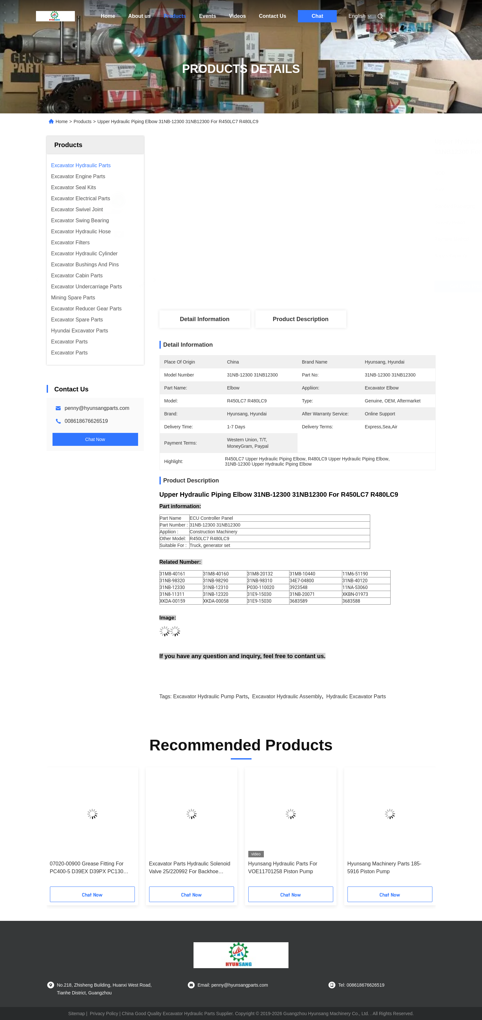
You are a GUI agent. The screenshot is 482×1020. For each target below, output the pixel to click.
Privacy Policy (104, 1013)
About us (139, 16)
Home (108, 16)
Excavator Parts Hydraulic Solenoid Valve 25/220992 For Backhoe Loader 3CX (189, 868)
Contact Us (272, 16)
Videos (237, 16)
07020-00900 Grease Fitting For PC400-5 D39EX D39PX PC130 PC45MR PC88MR (87, 868)
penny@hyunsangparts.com (97, 408)
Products (175, 16)
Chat (317, 16)
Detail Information (204, 319)
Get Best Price (331, 286)
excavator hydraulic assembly (287, 696)
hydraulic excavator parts (356, 696)
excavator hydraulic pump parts (210, 696)
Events (207, 16)
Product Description (300, 319)
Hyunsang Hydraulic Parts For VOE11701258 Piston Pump (282, 867)
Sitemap (76, 1013)
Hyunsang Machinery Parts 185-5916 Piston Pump (384, 867)
